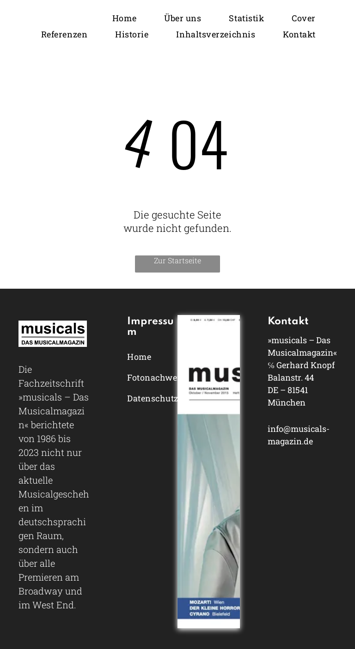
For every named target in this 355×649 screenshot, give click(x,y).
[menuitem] (124, 18)
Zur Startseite (177, 260)
